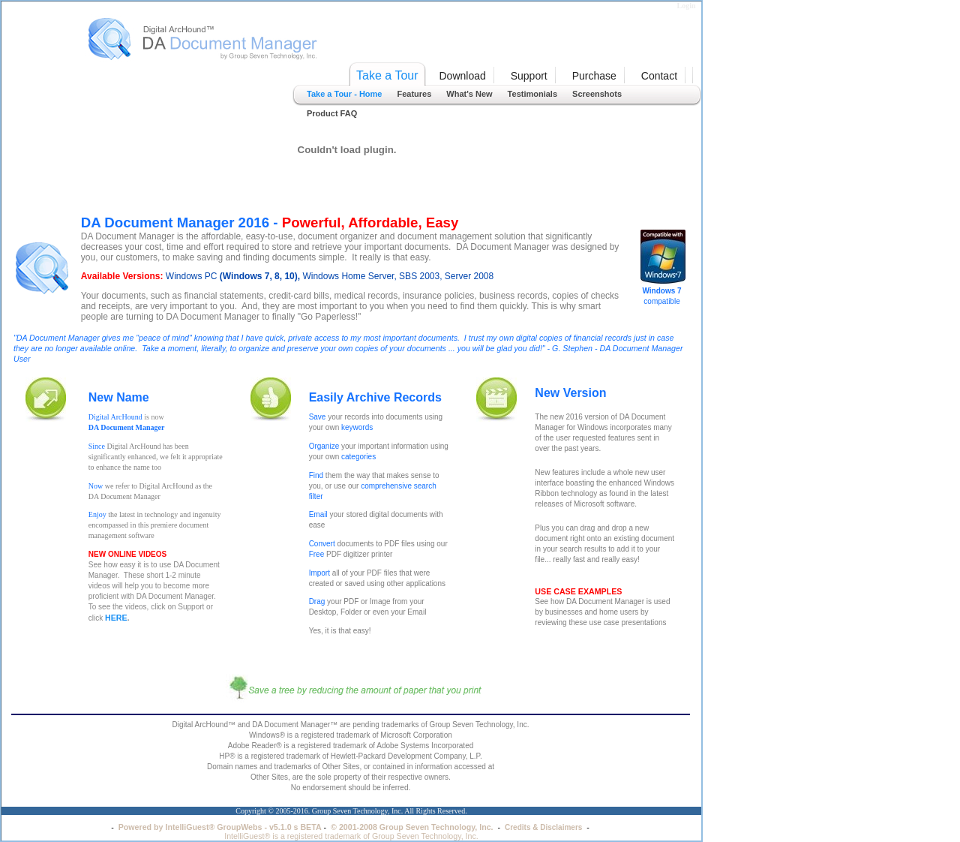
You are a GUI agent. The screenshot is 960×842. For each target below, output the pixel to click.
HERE (116, 617)
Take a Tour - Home (344, 93)
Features (414, 93)
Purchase (594, 76)
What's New (469, 93)
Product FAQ (332, 113)
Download (463, 76)
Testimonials (532, 93)
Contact (659, 76)
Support (529, 76)
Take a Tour (387, 75)
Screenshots (597, 93)
